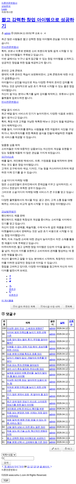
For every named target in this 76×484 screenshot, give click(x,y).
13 (34, 466)
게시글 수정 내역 (50, 306)
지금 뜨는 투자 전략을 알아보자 (23, 365)
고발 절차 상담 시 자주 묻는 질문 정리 (26, 427)
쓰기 (55, 448)
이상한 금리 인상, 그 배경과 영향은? (25, 328)
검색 (6, 462)
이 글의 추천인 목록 (24, 306)
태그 (68, 448)
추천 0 (12, 288)
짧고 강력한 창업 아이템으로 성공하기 (26, 438)
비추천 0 (13, 293)
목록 (68, 306)
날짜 (62, 322)
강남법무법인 (9, 211)
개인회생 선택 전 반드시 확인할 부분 (25, 408)
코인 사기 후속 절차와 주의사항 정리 (25, 369)
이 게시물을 (7, 300)
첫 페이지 (8, 466)
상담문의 (6, 6)
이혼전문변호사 (9, 3)
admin (7, 33)
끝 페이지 (46, 466)
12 (31, 466)
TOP (5, 480)
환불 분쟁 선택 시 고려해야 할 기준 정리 (27, 442)
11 (28, 466)
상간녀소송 (8, 156)
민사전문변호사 (10, 47)
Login (4, 9)
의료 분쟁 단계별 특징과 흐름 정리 (24, 354)
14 (38, 466)
